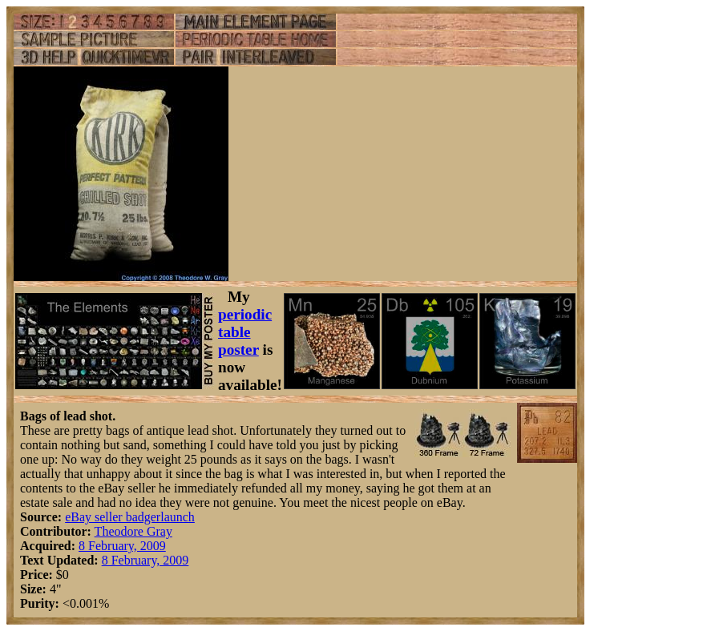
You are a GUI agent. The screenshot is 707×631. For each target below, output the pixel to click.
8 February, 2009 (122, 546)
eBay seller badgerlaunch (130, 517)
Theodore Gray (133, 531)
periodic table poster (245, 332)
